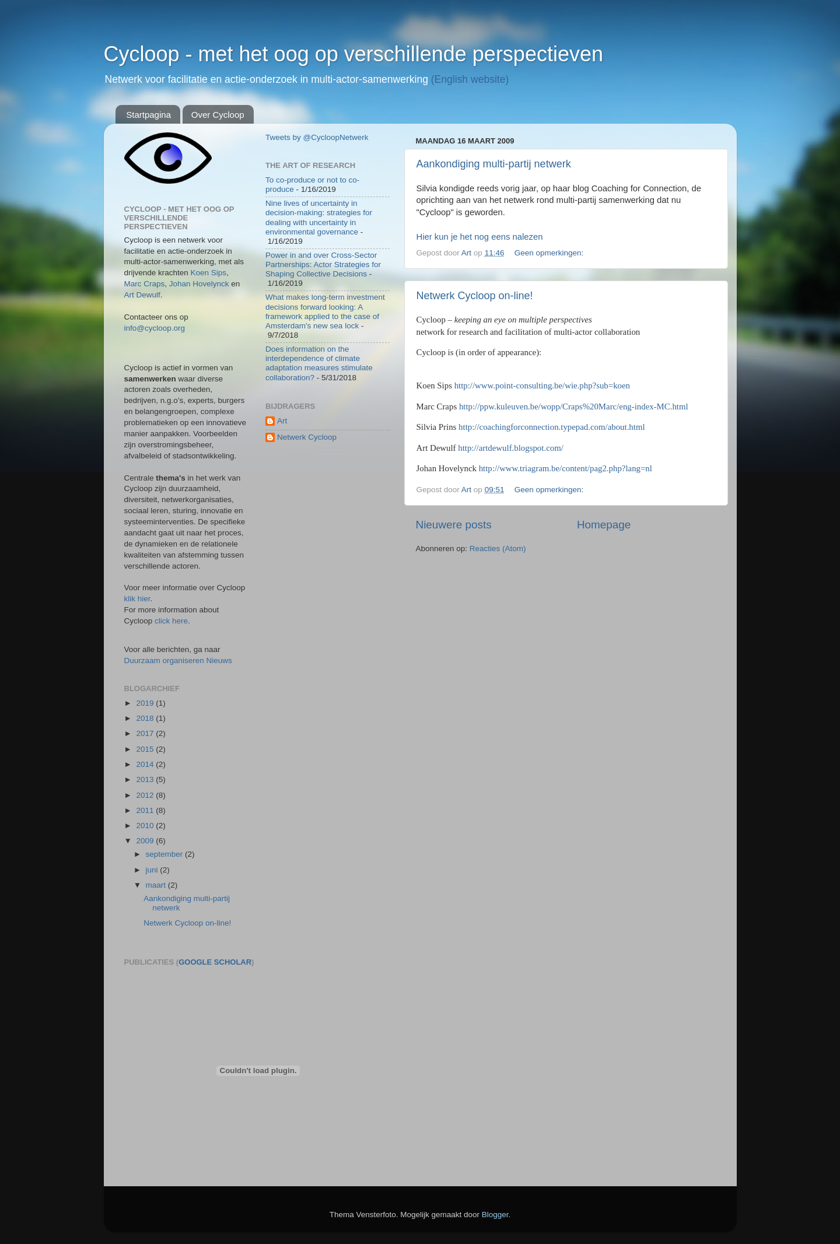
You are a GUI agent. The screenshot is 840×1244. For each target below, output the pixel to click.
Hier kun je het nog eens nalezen (479, 236)
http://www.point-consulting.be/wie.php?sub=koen (542, 385)
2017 (146, 733)
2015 (146, 749)
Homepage (604, 524)
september (166, 854)
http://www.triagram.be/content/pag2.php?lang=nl (565, 468)
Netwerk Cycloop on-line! (474, 296)
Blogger (495, 1214)
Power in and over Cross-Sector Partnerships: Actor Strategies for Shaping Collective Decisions (323, 264)
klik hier (137, 598)
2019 (146, 703)
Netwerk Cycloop (307, 437)
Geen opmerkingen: (550, 252)
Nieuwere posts (454, 524)
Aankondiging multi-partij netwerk (493, 164)
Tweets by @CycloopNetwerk (317, 137)
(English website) (470, 79)
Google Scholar (214, 962)
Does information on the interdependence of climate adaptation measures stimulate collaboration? (319, 363)
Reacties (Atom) (498, 548)
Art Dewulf (142, 294)
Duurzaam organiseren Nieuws (178, 660)
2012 (146, 795)
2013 (146, 779)
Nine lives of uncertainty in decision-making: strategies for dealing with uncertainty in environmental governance (318, 217)
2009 (146, 840)
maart (157, 885)
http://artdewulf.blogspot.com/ (511, 448)
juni (153, 869)
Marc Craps (144, 283)
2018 (146, 718)
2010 (146, 825)
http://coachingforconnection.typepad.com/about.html (552, 427)
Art (282, 420)
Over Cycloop (217, 115)
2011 (146, 810)
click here (171, 620)
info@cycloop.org (155, 328)
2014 (146, 764)
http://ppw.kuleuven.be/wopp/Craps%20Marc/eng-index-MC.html (573, 406)
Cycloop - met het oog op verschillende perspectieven (353, 54)
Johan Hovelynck (199, 283)
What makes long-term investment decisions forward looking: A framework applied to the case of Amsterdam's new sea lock (325, 311)
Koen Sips (209, 272)
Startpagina (148, 115)
